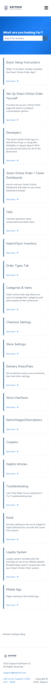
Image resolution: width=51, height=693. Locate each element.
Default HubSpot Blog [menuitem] (14, 634)
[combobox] (23, 38)
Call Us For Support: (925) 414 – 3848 (16, 680)
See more (10, 81)
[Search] (45, 38)
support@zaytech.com (14, 672)
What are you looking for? (23, 32)
